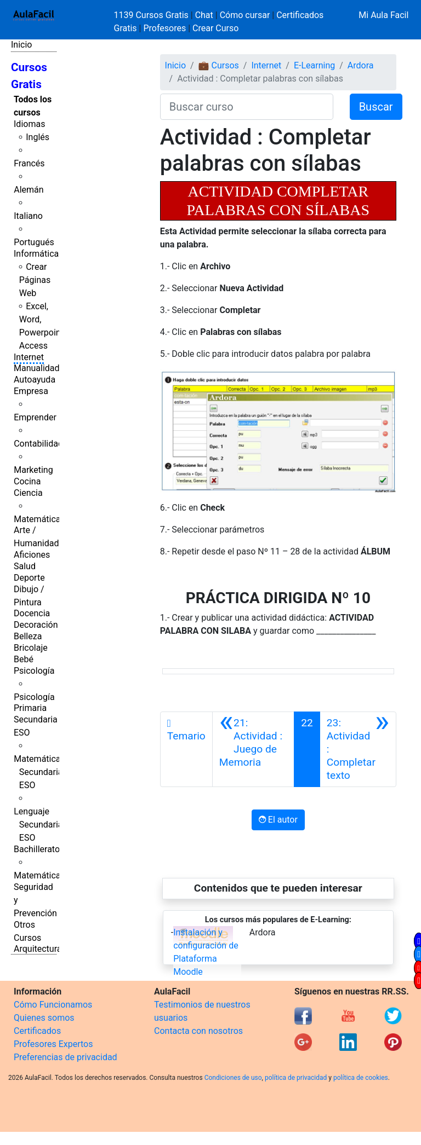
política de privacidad (296, 1078)
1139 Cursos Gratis (152, 15)
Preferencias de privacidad (65, 1057)
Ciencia (28, 493)
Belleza (28, 636)
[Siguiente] (358, 749)
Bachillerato (37, 849)
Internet (29, 357)
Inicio (21, 44)
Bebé (23, 659)
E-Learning (314, 65)
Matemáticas (39, 519)
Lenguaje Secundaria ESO (38, 824)
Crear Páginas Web (34, 280)
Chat (204, 15)
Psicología (34, 671)
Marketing (33, 470)
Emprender (35, 417)
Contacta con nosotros (198, 1031)
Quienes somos (44, 1018)
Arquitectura (37, 949)
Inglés (37, 137)
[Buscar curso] (246, 107)
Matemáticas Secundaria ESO (39, 772)
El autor (278, 819)
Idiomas (29, 124)
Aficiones (32, 555)
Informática (36, 253)
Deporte (29, 577)
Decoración (36, 625)
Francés (29, 163)
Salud (25, 566)
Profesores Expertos (53, 1044)
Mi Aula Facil (383, 15)
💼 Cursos (218, 65)
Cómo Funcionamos (53, 1004)
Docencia (32, 613)
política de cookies (360, 1078)
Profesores (164, 28)
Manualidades (41, 368)
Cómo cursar (245, 15)
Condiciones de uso (233, 1078)
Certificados (37, 1031)
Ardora (361, 65)
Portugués (34, 242)
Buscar (376, 106)
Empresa (31, 391)
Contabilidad (38, 443)
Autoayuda (34, 379)
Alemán (28, 189)
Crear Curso (215, 28)
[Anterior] (253, 749)
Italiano (28, 216)
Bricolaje (31, 648)
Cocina (27, 481)
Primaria (30, 708)
